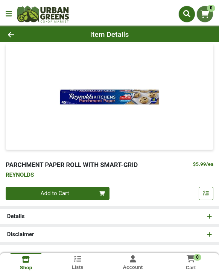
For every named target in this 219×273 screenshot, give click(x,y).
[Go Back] (32, 34)
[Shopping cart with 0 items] (204, 14)
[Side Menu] (9, 14)
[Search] (186, 14)
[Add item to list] (206, 193)
